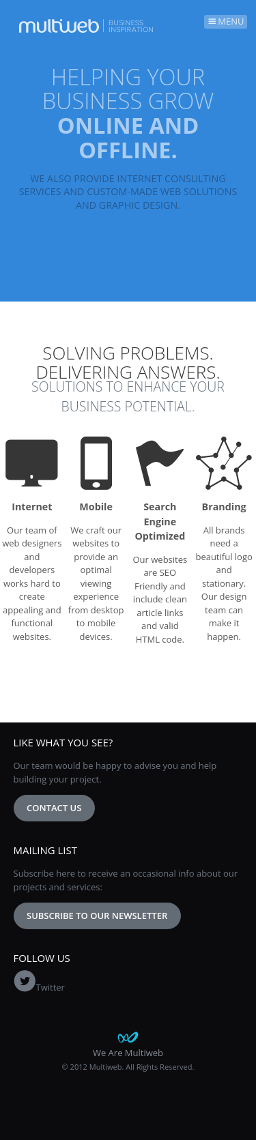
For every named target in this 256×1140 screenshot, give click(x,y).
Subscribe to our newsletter (97, 915)
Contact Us (54, 808)
